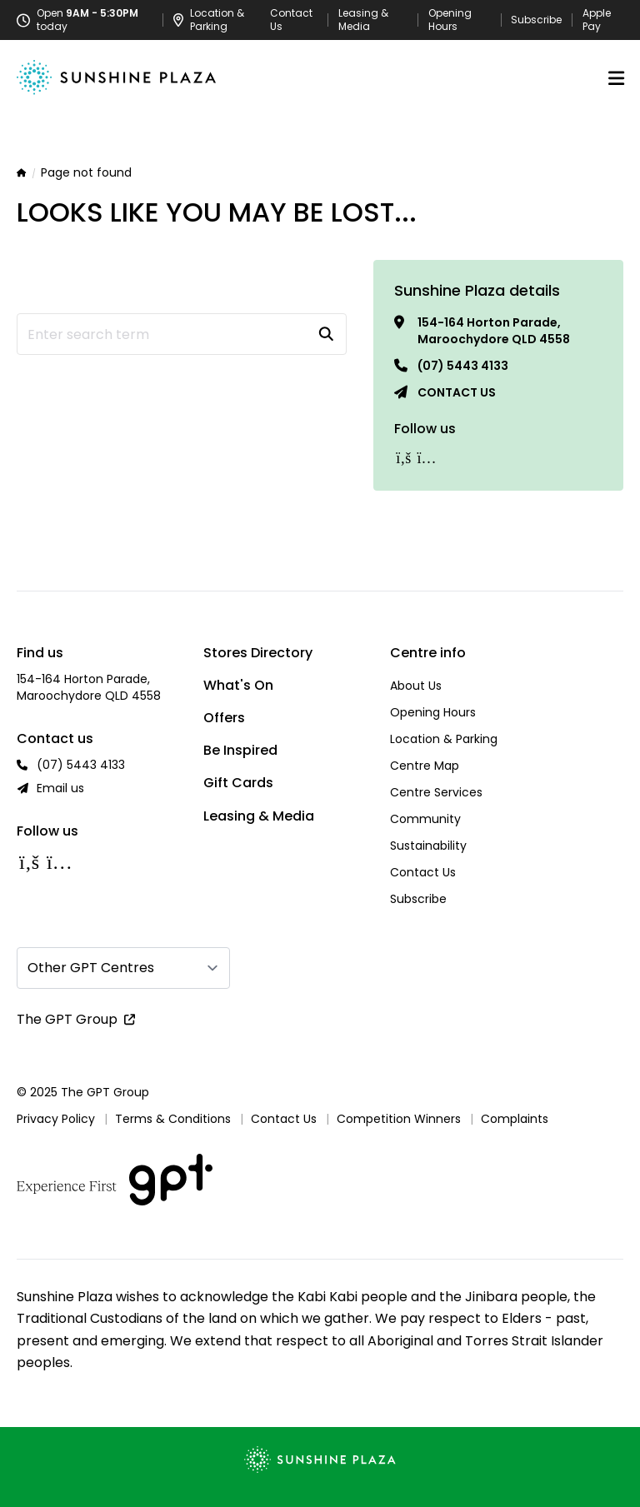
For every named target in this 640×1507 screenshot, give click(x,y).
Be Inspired (240, 750)
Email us (60, 788)
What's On (238, 685)
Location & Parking (444, 739)
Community (425, 819)
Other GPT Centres (91, 967)
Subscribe (536, 20)
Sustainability (428, 845)
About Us (416, 685)
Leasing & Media (363, 20)
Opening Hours (450, 20)
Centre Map (424, 765)
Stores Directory (257, 653)
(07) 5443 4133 (463, 365)
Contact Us (291, 20)
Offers (224, 718)
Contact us (457, 392)
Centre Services (436, 792)
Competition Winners (399, 1118)
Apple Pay (596, 20)
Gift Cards (238, 783)
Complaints (514, 1118)
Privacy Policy (56, 1118)
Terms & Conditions (173, 1118)
